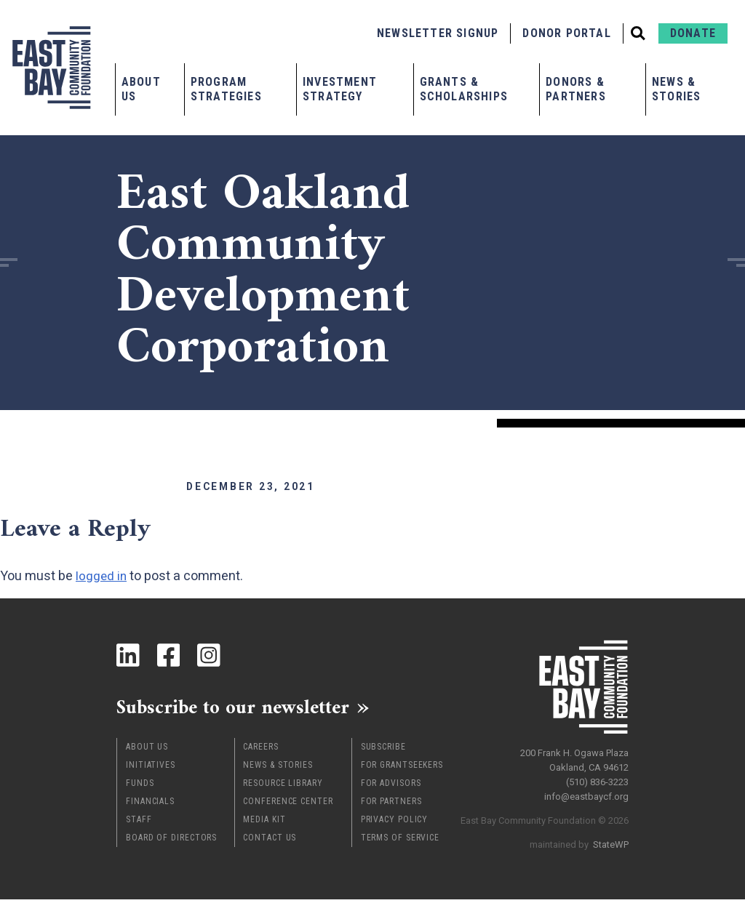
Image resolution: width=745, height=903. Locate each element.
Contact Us (269, 841)
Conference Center (287, 805)
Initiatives (150, 768)
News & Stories (676, 89)
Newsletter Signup (437, 33)
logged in (102, 575)
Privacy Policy (395, 823)
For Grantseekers (402, 768)
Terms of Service (400, 841)
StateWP (611, 840)
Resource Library (282, 787)
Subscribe (383, 750)
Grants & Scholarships (464, 89)
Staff (139, 823)
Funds (140, 787)
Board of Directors (171, 841)
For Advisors (391, 787)
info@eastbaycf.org (586, 792)
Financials (150, 805)
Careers (260, 750)
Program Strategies (226, 89)
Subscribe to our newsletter (247, 708)
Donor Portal (566, 33)
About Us (141, 89)
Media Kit (264, 823)
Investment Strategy (340, 89)
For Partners (391, 805)
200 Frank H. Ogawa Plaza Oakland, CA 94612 (574, 756)
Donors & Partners (576, 89)
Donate (693, 33)
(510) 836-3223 (597, 778)
